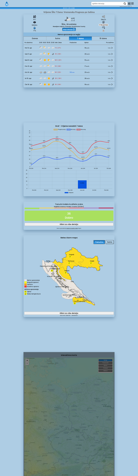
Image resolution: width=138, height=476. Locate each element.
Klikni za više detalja (69, 224)
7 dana (80, 38)
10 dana (103, 38)
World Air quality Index (72, 228)
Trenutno (99, 242)
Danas (35, 38)
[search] (124, 3)
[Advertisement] (12, 41)
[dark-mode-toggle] (129, 3)
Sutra (57, 38)
